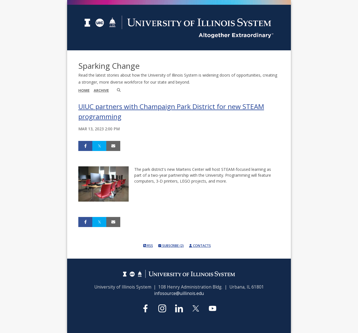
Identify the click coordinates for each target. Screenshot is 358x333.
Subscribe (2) (171, 245)
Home (84, 90)
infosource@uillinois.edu (179, 293)
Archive (101, 90)
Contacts (200, 245)
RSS (148, 245)
